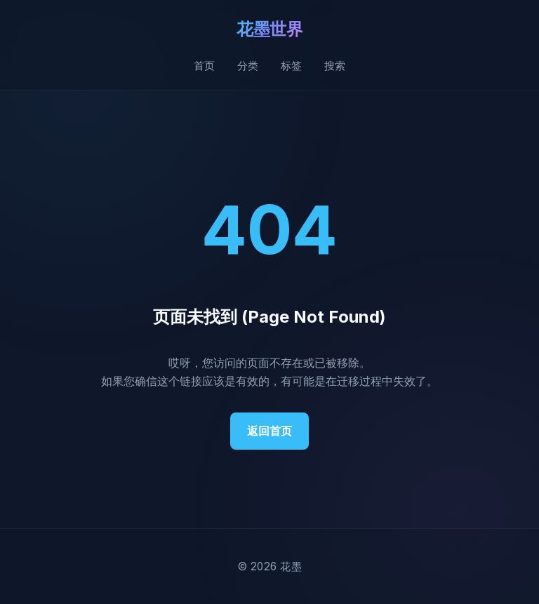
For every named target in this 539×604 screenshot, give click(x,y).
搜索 (334, 65)
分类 (247, 65)
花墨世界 (269, 29)
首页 (204, 65)
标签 (291, 65)
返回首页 (269, 431)
